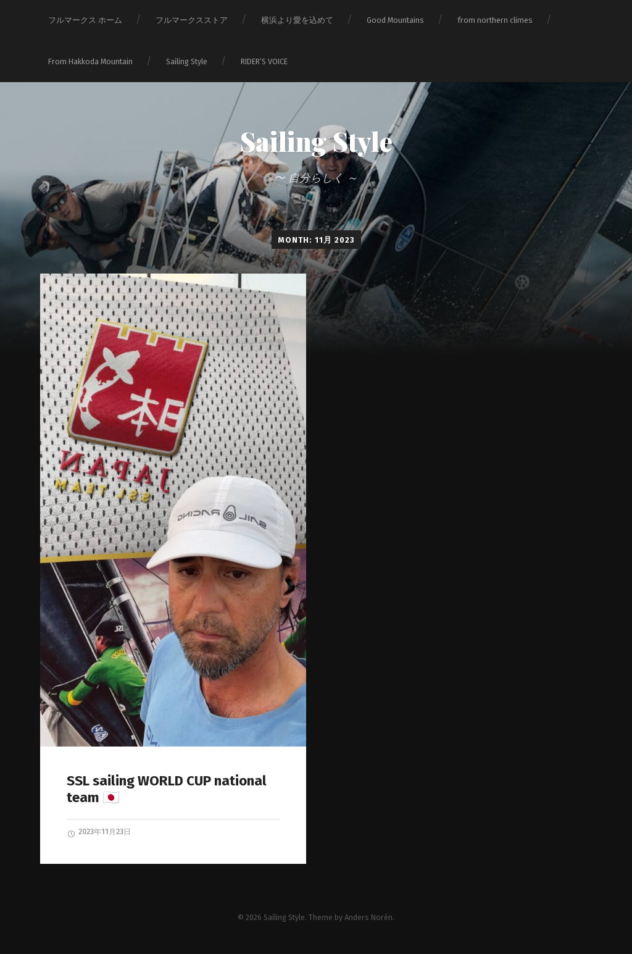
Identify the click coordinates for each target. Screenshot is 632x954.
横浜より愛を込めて (297, 20)
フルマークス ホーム (85, 20)
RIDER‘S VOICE (264, 61)
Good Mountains (395, 20)
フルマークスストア (192, 20)
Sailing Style (186, 61)
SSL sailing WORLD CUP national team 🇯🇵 (167, 789)
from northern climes (495, 20)
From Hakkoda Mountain (90, 61)
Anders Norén (368, 917)
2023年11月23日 (99, 832)
